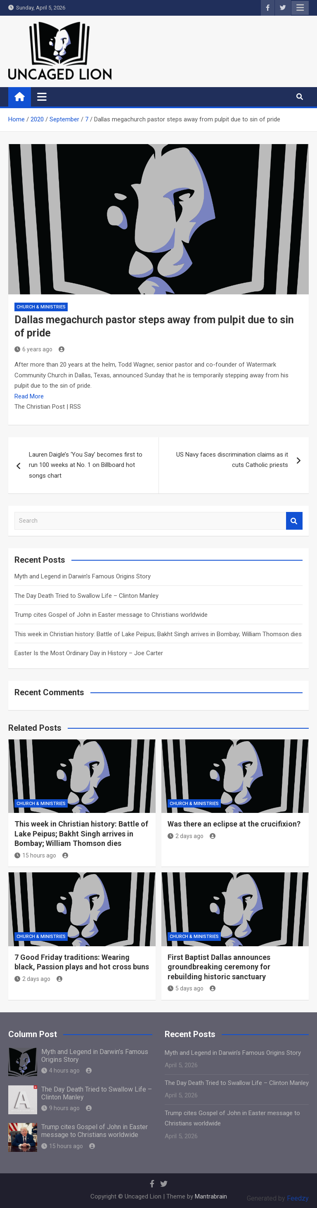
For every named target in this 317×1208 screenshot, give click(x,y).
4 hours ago (60, 1070)
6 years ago (33, 349)
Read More (29, 396)
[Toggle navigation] (42, 96)
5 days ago (185, 988)
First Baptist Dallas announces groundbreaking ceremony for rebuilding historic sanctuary (219, 967)
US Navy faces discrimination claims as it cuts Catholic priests (232, 460)
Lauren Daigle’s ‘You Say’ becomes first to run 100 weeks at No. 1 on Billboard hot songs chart (85, 465)
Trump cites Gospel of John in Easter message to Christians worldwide (111, 614)
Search (294, 521)
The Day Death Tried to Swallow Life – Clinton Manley (86, 595)
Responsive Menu (300, 8)
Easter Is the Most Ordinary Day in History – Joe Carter (88, 653)
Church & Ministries (41, 307)
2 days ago (185, 836)
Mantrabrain (211, 1196)
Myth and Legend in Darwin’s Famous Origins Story (82, 576)
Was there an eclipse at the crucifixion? (234, 824)
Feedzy (298, 1198)
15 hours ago (35, 855)
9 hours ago (60, 1108)
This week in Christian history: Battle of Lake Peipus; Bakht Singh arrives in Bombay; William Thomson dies (158, 634)
